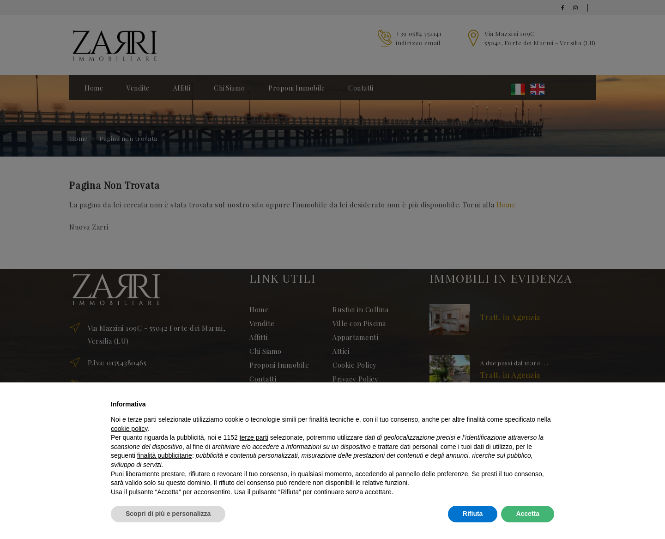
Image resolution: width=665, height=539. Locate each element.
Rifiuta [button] (473, 513)
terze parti (254, 437)
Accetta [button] (527, 513)
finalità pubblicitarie (164, 455)
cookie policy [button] (129, 428)
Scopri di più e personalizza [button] (168, 513)
